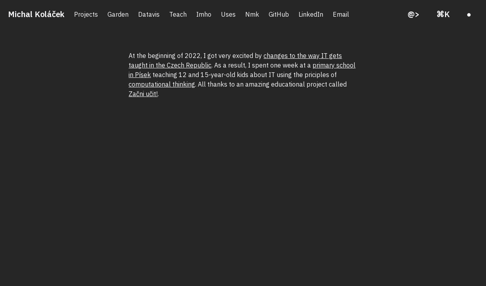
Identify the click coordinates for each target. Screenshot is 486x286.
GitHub (279, 14)
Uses (228, 14)
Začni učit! (143, 94)
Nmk (252, 14)
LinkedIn (311, 14)
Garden (118, 14)
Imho (203, 14)
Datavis (149, 14)
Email (341, 14)
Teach (178, 14)
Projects (86, 14)
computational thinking (162, 84)
